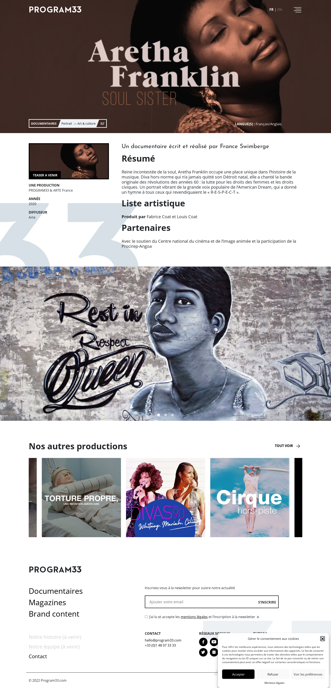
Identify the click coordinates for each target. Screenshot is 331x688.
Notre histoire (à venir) (55, 636)
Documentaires (56, 591)
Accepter (238, 676)
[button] (322, 640)
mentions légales (194, 616)
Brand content (54, 614)
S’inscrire (267, 602)
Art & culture (86, 123)
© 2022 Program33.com (47, 680)
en (279, 9)
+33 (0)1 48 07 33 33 (160, 645)
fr (271, 9)
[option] (166, 498)
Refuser (272, 676)
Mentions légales (275, 685)
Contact (38, 656)
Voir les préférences (308, 676)
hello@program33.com (163, 640)
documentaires (44, 123)
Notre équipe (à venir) (54, 646)
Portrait (69, 123)
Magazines (47, 602)
